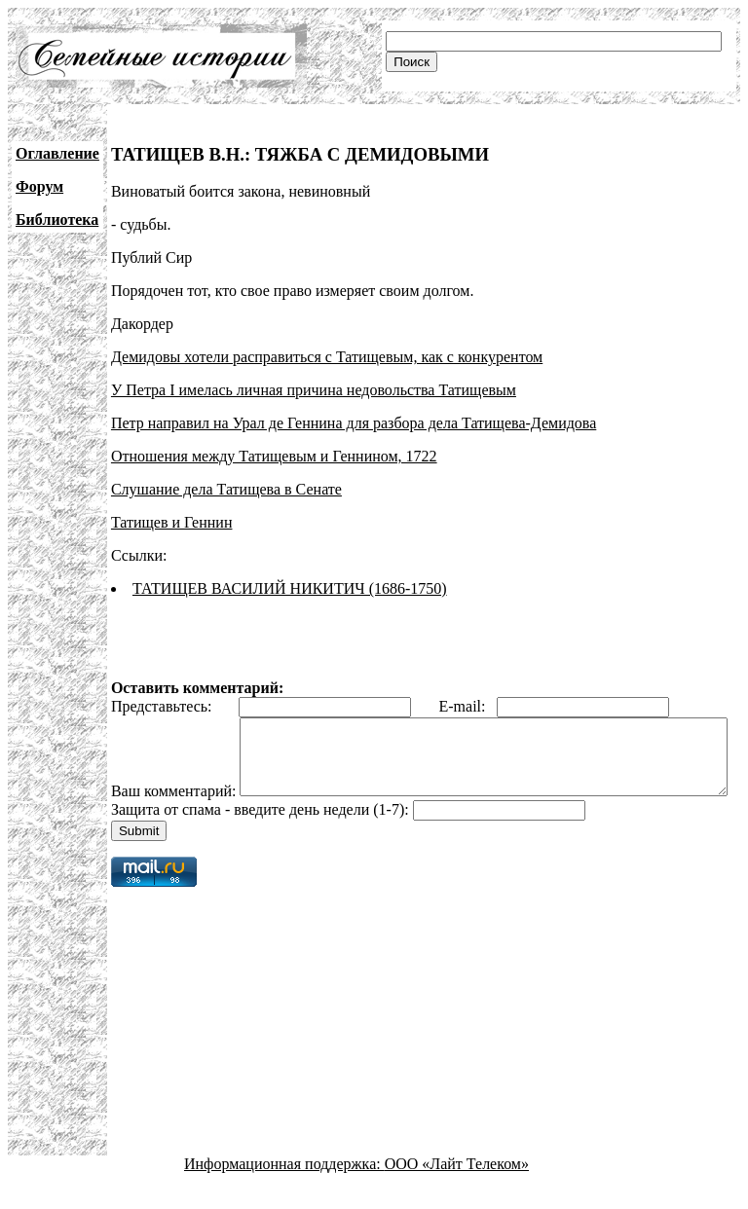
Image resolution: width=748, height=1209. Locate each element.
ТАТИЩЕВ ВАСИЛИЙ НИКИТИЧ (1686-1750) (289, 588)
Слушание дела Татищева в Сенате (226, 489)
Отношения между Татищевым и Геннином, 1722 (274, 456)
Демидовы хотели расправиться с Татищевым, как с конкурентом (326, 356)
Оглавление (57, 153)
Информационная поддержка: (284, 1192)
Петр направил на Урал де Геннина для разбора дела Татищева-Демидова (353, 423)
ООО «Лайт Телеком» (457, 1192)
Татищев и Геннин (172, 522)
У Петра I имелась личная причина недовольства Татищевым (313, 390)
